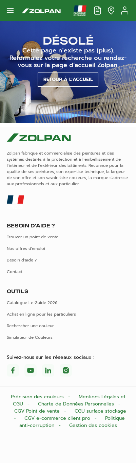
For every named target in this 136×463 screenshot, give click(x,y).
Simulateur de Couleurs (30, 337)
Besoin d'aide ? (22, 260)
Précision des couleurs (38, 396)
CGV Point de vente (37, 411)
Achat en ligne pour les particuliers (41, 314)
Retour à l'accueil (68, 79)
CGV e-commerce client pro (58, 418)
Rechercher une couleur (30, 326)
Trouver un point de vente (32, 237)
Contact (14, 272)
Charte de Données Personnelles (77, 404)
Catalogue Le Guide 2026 (32, 303)
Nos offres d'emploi (26, 248)
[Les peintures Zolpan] (41, 10)
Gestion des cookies (93, 425)
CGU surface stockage (100, 411)
